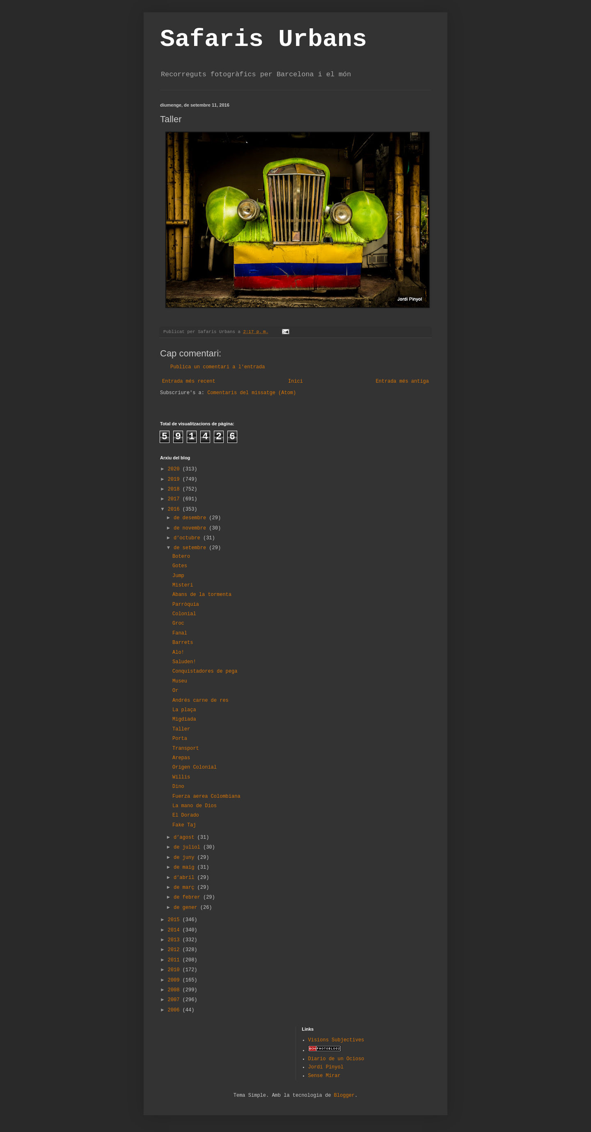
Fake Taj (184, 825)
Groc (178, 623)
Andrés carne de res (200, 700)
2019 (175, 479)
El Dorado (185, 815)
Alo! (178, 652)
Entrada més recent (188, 381)
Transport (185, 748)
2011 (175, 960)
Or (175, 691)
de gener (187, 908)
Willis (181, 777)
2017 (175, 499)
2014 (175, 930)
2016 (175, 509)
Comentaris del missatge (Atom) (251, 393)
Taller (181, 729)
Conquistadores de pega (204, 671)
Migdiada (184, 719)
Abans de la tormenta (201, 595)
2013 (175, 940)
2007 (175, 1000)
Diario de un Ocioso (336, 1059)
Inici (295, 381)
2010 (175, 970)
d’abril (185, 878)
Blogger (344, 1095)
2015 (175, 920)
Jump (178, 576)
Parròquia (185, 604)
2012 (175, 950)
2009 (175, 980)
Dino (178, 787)
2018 (175, 489)
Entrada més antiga (402, 381)
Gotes (179, 566)
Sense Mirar (324, 1076)
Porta (179, 739)
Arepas (181, 758)
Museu (179, 681)
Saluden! (184, 662)
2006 (175, 1010)
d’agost (185, 837)
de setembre (191, 548)
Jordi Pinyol (326, 1067)
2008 (175, 990)
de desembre (191, 518)
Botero (181, 556)
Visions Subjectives (336, 1040)
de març (185, 887)
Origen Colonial (194, 767)
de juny (185, 857)
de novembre (191, 528)
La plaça (184, 710)
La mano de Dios (194, 806)
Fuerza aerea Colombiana (206, 796)
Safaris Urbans (263, 39)
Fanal (179, 633)
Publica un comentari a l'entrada (217, 367)
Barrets (182, 643)
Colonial (184, 614)
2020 (175, 469)
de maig (185, 867)
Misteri (182, 585)
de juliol (188, 847)
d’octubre (188, 538)
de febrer (188, 897)
